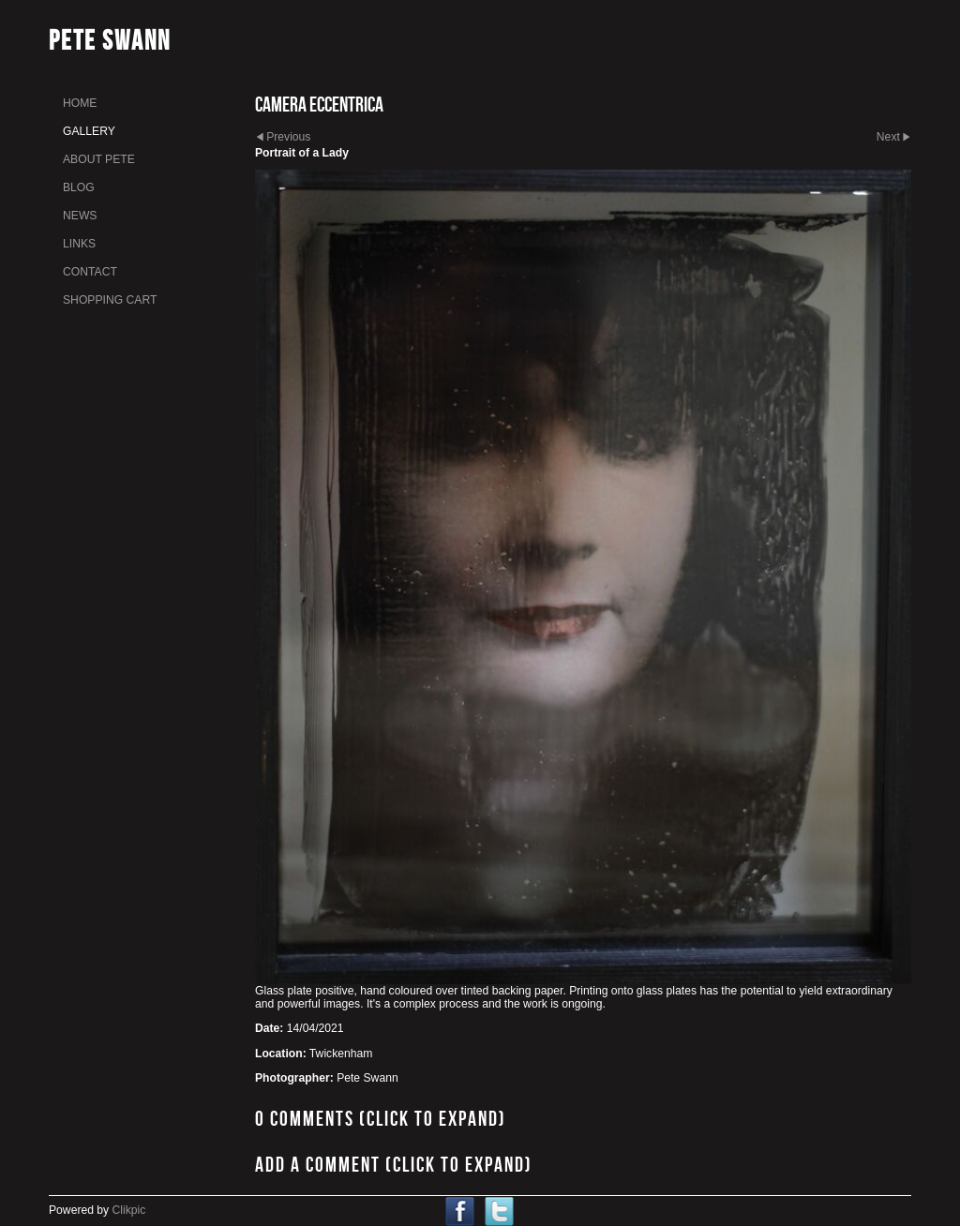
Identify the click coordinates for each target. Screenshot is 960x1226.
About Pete (99, 159)
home (80, 103)
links (79, 243)
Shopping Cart (110, 299)
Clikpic (129, 1210)
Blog (79, 187)
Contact (90, 271)
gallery (89, 131)
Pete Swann (110, 39)
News (80, 215)
